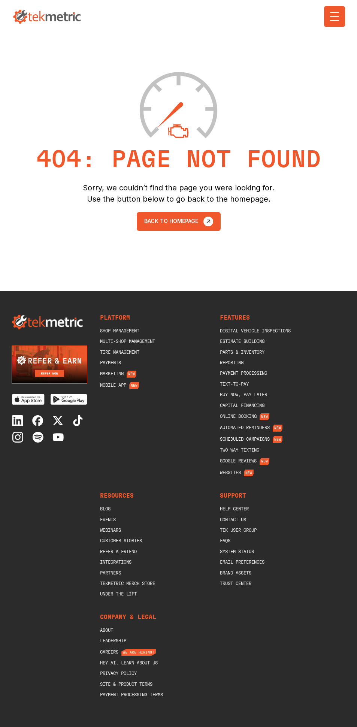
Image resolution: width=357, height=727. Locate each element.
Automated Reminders (245, 427)
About (106, 630)
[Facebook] (39, 420)
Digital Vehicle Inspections (255, 331)
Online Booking (238, 416)
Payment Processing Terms (131, 695)
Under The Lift (118, 594)
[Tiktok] (79, 420)
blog (105, 509)
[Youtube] (59, 437)
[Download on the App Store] (28, 399)
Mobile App (113, 385)
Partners (110, 573)
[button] (334, 16)
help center (234, 509)
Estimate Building (242, 341)
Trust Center (235, 583)
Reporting (231, 363)
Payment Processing (243, 373)
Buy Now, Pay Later (243, 394)
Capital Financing (242, 405)
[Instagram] (19, 437)
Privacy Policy (118, 673)
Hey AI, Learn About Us (129, 663)
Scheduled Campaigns (245, 439)
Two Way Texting (239, 450)
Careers (109, 652)
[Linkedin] (19, 420)
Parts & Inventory (242, 352)
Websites (230, 472)
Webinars (110, 530)
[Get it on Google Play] (69, 399)
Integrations (115, 562)
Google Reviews (238, 461)
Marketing (112, 373)
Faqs (225, 541)
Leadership (113, 641)
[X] (59, 420)
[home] (48, 17)
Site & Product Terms (126, 684)
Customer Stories (121, 541)
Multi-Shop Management (127, 341)
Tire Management (119, 352)
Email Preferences (242, 562)
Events (108, 520)
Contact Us (233, 520)
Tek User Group (238, 530)
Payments (110, 363)
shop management (119, 331)
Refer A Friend (118, 551)
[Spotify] (39, 437)
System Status (237, 551)
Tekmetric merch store (127, 583)
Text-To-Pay (234, 384)
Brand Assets (235, 573)
